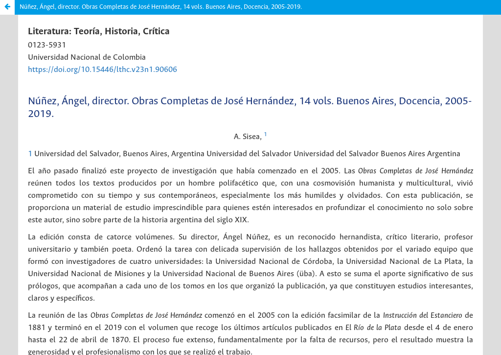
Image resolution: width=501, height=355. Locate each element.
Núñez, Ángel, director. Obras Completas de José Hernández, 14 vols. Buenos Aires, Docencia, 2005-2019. (161, 7)
